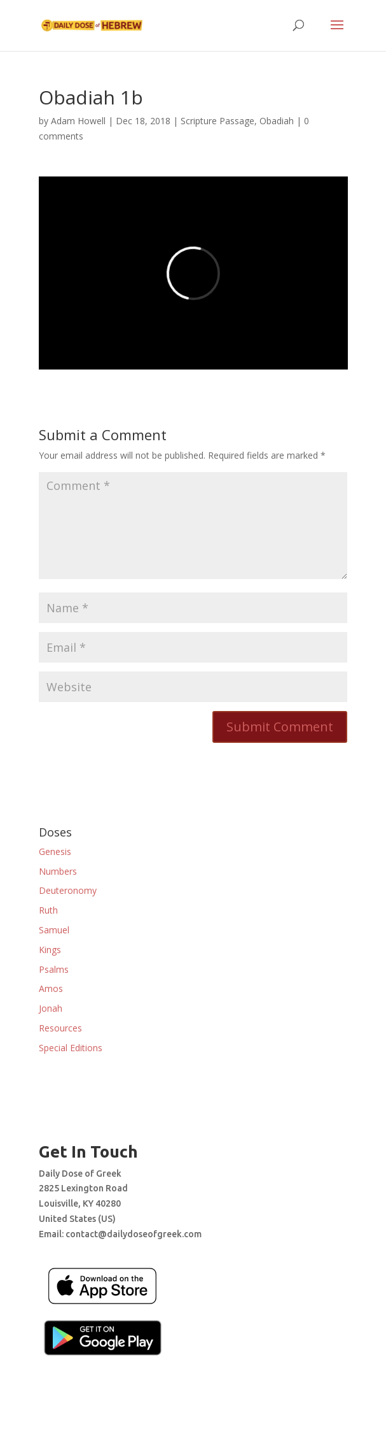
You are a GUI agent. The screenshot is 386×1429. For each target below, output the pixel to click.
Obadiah (276, 121)
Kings (50, 950)
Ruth (48, 910)
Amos (51, 988)
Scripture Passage (217, 121)
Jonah (50, 1008)
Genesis (55, 851)
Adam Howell (78, 121)
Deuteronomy (68, 890)
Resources (60, 1028)
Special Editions (70, 1048)
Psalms (54, 969)
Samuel (54, 930)
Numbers (58, 871)
